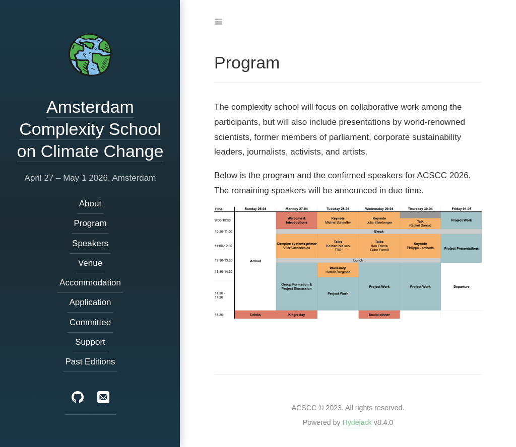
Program (90, 224)
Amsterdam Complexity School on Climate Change (90, 129)
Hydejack (356, 422)
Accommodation (90, 282)
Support (90, 342)
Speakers (90, 243)
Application (90, 303)
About (90, 203)
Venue (90, 263)
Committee (89, 322)
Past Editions (90, 361)
